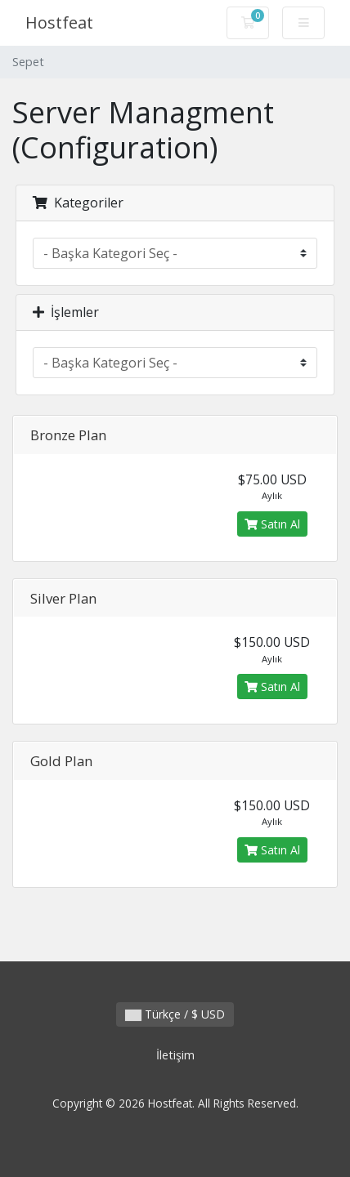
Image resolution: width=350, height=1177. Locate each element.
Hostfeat (59, 22)
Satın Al (272, 524)
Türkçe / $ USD (175, 1014)
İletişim (175, 1055)
